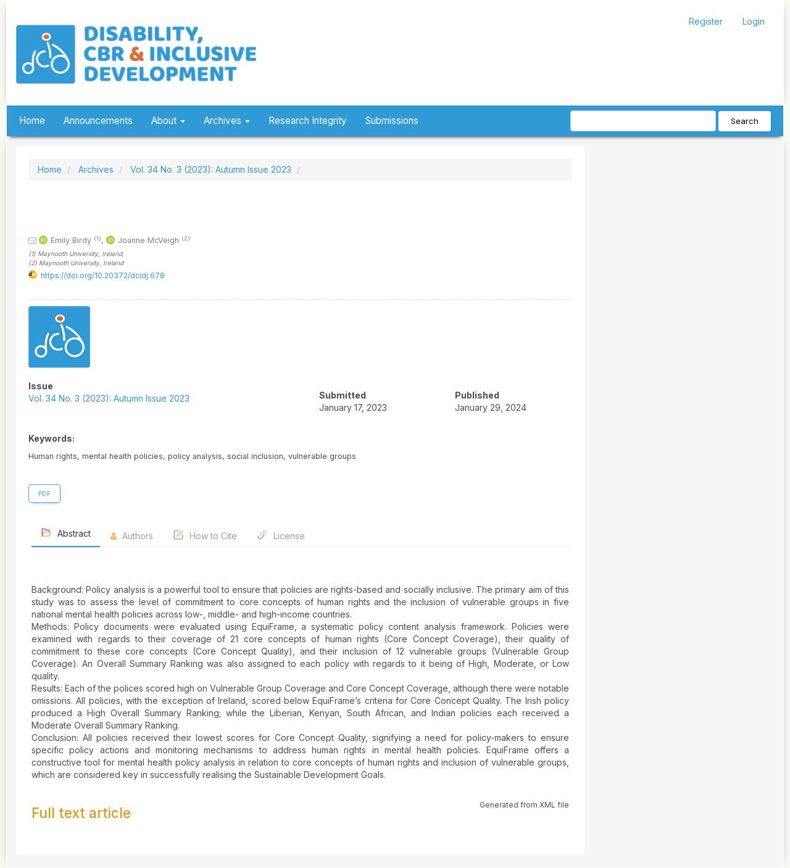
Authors (131, 536)
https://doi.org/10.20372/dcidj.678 (103, 275)
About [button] (168, 120)
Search (745, 121)
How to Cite (205, 535)
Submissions (391, 120)
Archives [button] (227, 120)
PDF (44, 493)
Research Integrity (307, 120)
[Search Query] (643, 120)
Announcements (98, 120)
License (281, 535)
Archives (96, 169)
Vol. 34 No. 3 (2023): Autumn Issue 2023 (210, 169)
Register (706, 21)
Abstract (66, 533)
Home (32, 120)
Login (753, 21)
